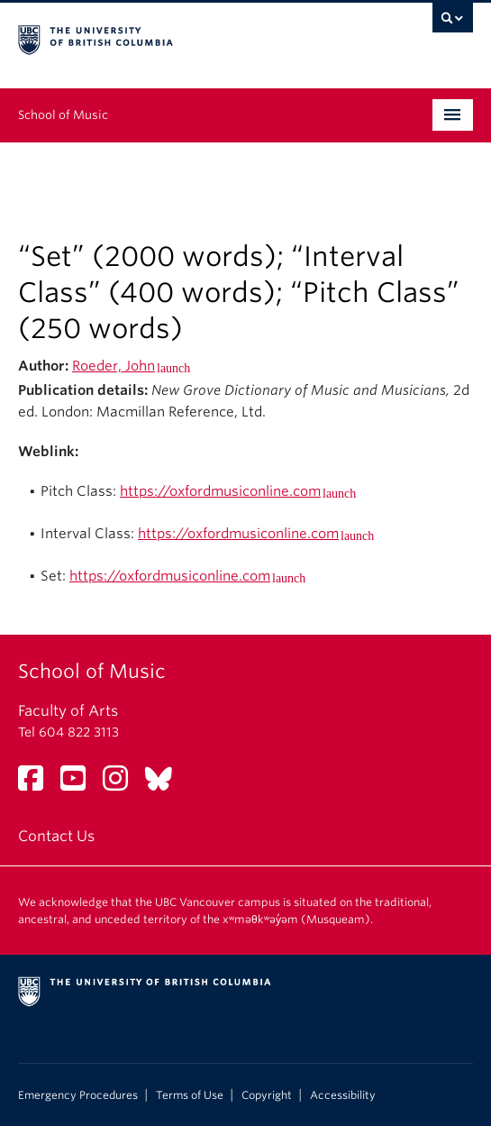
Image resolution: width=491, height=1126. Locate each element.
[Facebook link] (37, 783)
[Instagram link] (122, 783)
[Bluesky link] (165, 783)
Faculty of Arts (68, 710)
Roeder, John (113, 366)
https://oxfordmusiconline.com (220, 491)
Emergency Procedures (78, 1095)
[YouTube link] (79, 783)
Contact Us (56, 836)
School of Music (63, 115)
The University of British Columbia (177, 37)
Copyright (266, 1095)
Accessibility (343, 1095)
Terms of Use (189, 1095)
